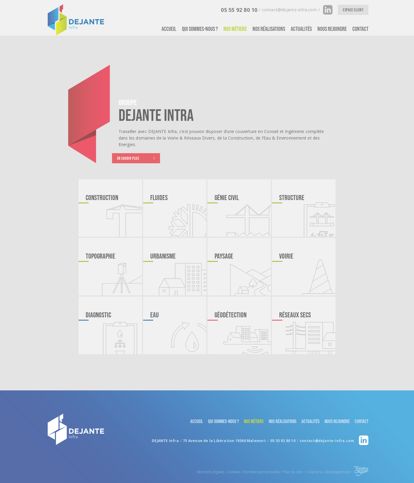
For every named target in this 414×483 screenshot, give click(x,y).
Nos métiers (235, 29)
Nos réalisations (268, 29)
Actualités (301, 29)
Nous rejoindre (332, 29)
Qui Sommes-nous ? (200, 29)
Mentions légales (210, 460)
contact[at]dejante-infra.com (288, 9)
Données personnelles (261, 460)
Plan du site (292, 460)
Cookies (233, 460)
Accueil (169, 29)
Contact (360, 29)
